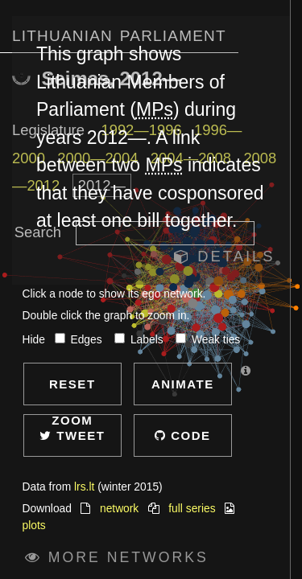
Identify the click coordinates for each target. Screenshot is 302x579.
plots (34, 525)
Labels (140, 340)
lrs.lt (84, 487)
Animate (182, 384)
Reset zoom (72, 391)
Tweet (72, 435)
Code (183, 435)
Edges (80, 340)
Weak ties (208, 340)
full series (191, 509)
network (119, 509)
